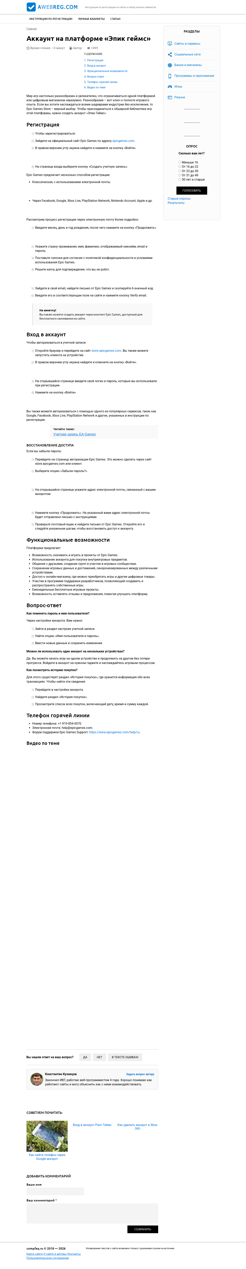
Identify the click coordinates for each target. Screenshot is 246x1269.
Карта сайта (35, 1254)
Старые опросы (179, 198)
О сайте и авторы (55, 1254)
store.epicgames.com (106, 350)
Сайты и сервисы (187, 43)
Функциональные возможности (107, 71)
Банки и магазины (188, 65)
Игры (178, 86)
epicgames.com (123, 141)
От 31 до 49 (190, 175)
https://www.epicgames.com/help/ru (114, 732)
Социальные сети (188, 54)
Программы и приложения (194, 76)
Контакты (74, 1254)
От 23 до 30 (190, 171)
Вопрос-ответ (95, 76)
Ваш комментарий (42, 1200)
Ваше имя (34, 1184)
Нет (99, 1057)
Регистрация (95, 60)
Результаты (176, 203)
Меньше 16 (190, 162)
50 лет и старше (193, 179)
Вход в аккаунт (96, 65)
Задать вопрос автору (140, 1074)
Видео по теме (96, 87)
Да (85, 1057)
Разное (180, 97)
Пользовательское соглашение (48, 1258)
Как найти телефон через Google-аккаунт (47, 1156)
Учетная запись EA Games (74, 434)
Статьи (115, 18)
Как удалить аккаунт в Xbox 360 (137, 1126)
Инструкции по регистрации (50, 18)
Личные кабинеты (91, 18)
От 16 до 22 (190, 166)
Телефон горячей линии (102, 82)
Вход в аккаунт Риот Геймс (92, 1125)
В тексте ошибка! (125, 1057)
